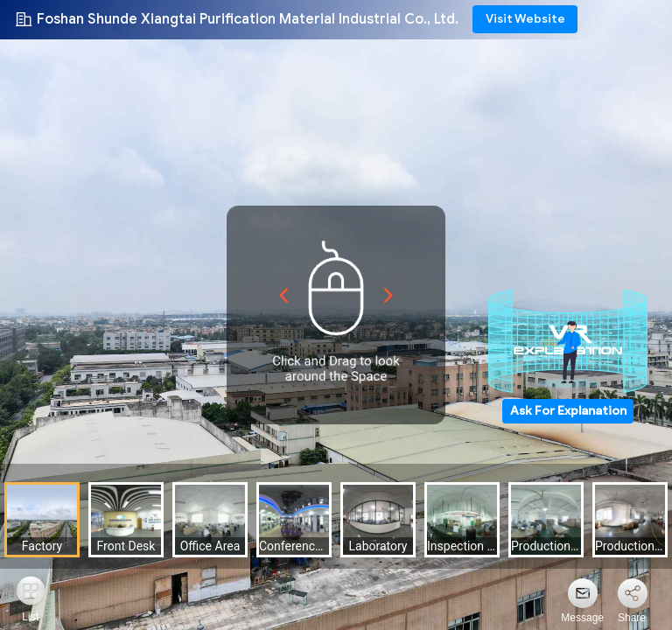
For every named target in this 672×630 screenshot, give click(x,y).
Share (632, 618)
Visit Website (525, 18)
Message (582, 618)
